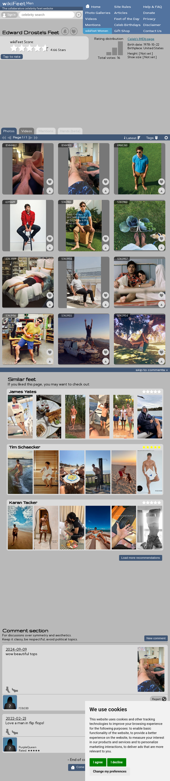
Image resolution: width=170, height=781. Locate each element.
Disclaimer (152, 25)
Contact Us (152, 31)
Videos (91, 19)
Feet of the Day (126, 19)
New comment (156, 638)
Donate (149, 13)
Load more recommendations (140, 557)
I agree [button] (98, 762)
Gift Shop (122, 31)
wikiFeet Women (96, 31)
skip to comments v (152, 370)
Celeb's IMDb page (141, 39)
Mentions (93, 25)
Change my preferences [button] (109, 771)
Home (96, 7)
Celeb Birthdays (127, 25)
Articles (120, 13)
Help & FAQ (152, 7)
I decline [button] (117, 762)
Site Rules (122, 7)
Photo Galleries (97, 13)
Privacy (149, 19)
